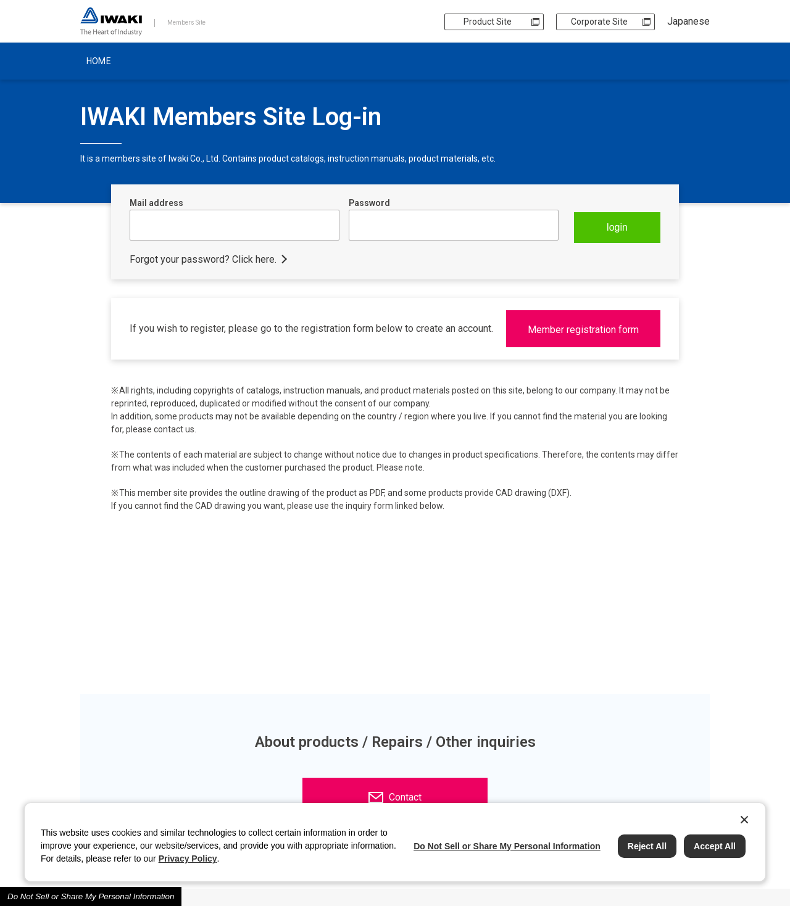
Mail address (156, 203)
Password (369, 203)
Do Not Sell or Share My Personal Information (90, 896)
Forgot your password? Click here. (203, 259)
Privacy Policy (188, 858)
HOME (98, 61)
